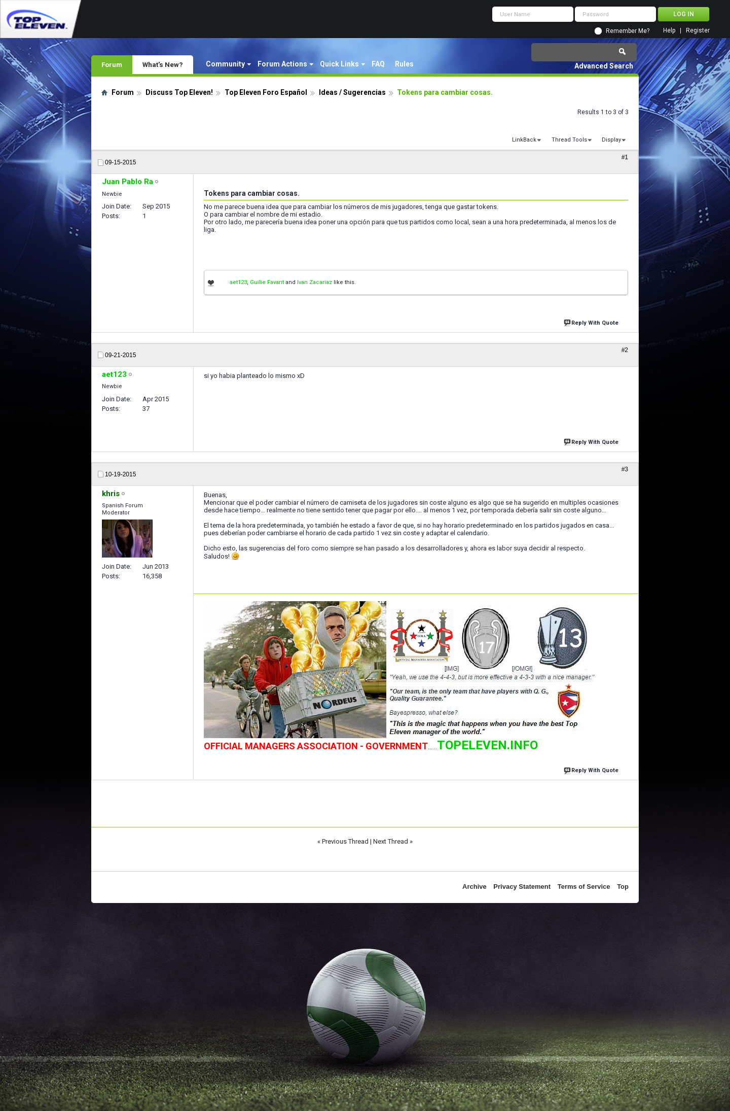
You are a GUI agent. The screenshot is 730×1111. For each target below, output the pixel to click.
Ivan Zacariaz (314, 282)
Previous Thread (345, 841)
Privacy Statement (522, 886)
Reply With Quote (592, 322)
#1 (625, 157)
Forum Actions (282, 64)
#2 (625, 350)
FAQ (378, 64)
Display (611, 139)
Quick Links (339, 64)
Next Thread (390, 841)
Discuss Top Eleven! (179, 92)
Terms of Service (584, 886)
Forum (111, 64)
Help (669, 30)
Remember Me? (627, 30)
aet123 (238, 282)
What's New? (162, 64)
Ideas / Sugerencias (352, 92)
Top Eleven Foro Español (266, 92)
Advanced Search (603, 66)
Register (698, 30)
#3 (625, 469)
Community (225, 64)
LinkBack (524, 139)
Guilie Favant (267, 282)
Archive (474, 886)
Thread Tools (569, 139)
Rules (404, 64)
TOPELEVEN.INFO (487, 745)
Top (623, 886)
